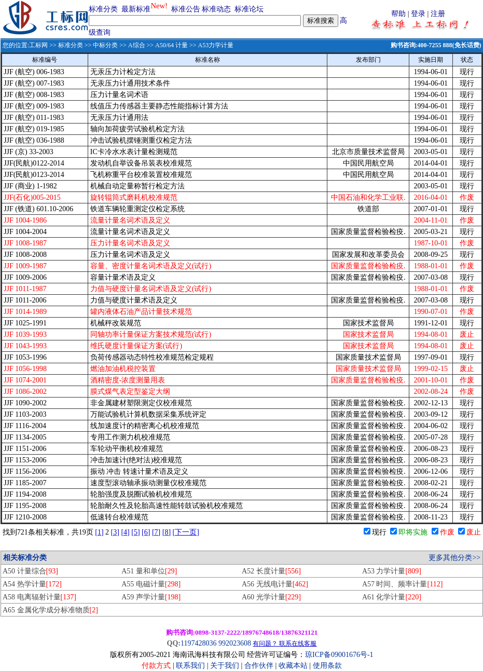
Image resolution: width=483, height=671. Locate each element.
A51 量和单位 (149, 571)
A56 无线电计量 (275, 584)
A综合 (136, 45)
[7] (156, 532)
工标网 (38, 45)
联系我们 (190, 665)
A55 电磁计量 (151, 584)
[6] (146, 532)
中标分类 (105, 45)
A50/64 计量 (171, 45)
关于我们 (225, 665)
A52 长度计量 (271, 571)
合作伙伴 (258, 665)
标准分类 (103, 9)
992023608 (234, 643)
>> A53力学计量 (210, 45)
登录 (418, 14)
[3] (115, 532)
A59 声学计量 (151, 597)
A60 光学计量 (271, 597)
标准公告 (185, 9)
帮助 (398, 14)
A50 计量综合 (30, 571)
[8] (166, 532)
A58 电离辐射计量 (39, 597)
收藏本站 (293, 665)
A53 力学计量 (391, 571)
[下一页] (186, 532)
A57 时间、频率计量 (402, 584)
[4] (125, 532)
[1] (99, 532)
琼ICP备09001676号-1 (339, 655)
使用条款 (327, 665)
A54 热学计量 (32, 584)
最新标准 (135, 9)
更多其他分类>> (454, 558)
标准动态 (216, 9)
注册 (438, 14)
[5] (135, 532)
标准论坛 (249, 9)
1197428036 (198, 643)
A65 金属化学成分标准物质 (50, 610)
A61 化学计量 (391, 597)
